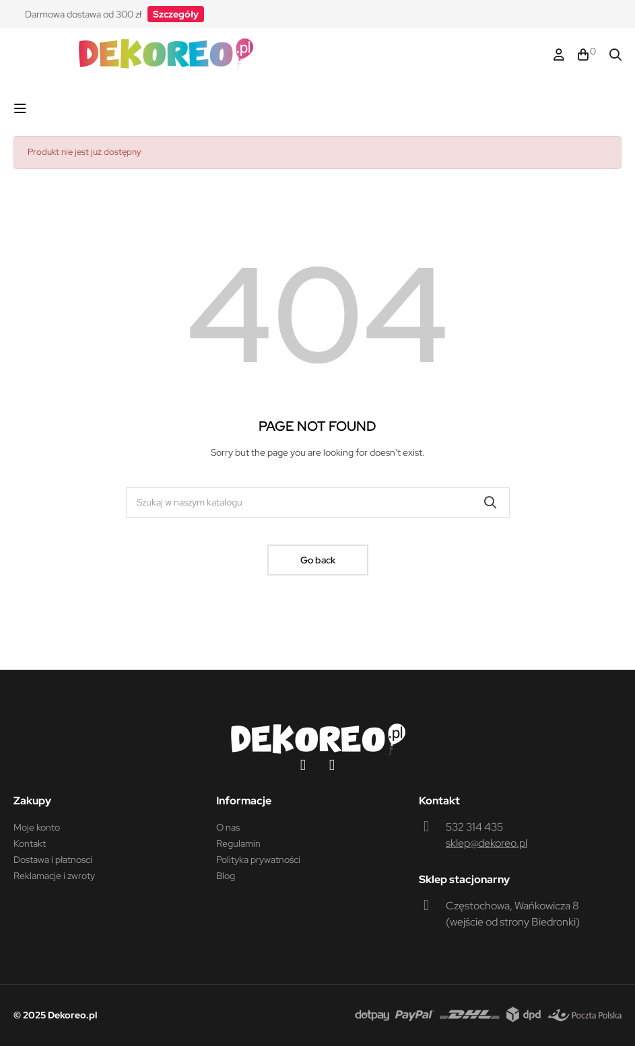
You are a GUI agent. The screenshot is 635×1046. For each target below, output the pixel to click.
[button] (175, 14)
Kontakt (29, 843)
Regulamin (238, 843)
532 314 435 (474, 827)
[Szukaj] (318, 502)
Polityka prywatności (258, 859)
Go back (317, 560)
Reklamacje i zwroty (54, 876)
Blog (225, 876)
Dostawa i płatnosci (52, 859)
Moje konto (36, 827)
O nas (228, 827)
